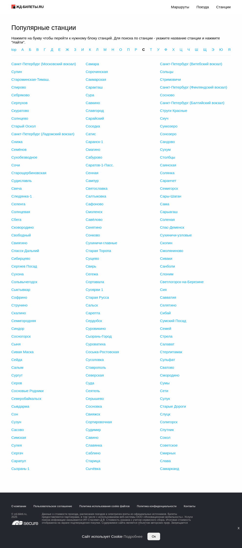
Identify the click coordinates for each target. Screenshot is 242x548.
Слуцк (165, 414)
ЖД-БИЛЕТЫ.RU (30, 7)
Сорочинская (97, 72)
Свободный (21, 235)
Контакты (189, 506)
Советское (169, 445)
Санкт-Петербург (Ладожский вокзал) (43, 134)
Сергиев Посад (24, 266)
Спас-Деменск (172, 227)
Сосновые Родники (27, 391)
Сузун (16, 422)
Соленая (167, 219)
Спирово (18, 87)
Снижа (17, 142)
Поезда (202, 7)
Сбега (16, 219)
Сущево (92, 258)
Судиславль (21, 181)
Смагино (93, 149)
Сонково (93, 235)
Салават (167, 344)
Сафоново (95, 204)
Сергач (17, 453)
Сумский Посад (173, 321)
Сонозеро (168, 134)
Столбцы (167, 157)
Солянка (167, 173)
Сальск (92, 305)
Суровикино (96, 328)
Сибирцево (20, 258)
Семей (165, 328)
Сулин (16, 72)
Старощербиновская (29, 173)
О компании (18, 506)
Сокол (165, 437)
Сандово (167, 142)
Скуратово (20, 110)
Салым (17, 367)
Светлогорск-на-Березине (182, 282)
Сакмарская (96, 79)
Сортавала (95, 282)
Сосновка (94, 406)
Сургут (17, 375)
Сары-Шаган (170, 196)
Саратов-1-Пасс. (100, 165)
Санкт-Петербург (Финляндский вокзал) (193, 87)
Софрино (19, 297)
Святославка (97, 188)
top (14, 49)
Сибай (165, 313)
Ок (154, 536)
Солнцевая (20, 212)
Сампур (92, 181)
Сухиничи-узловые (176, 235)
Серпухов (19, 103)
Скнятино (94, 227)
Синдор (17, 328)
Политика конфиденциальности (156, 506)
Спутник (167, 430)
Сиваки (166, 258)
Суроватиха (96, 344)
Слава (165, 461)
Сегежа (92, 274)
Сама (164, 204)
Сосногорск (21, 336)
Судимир (93, 430)
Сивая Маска (22, 352)
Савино (92, 437)
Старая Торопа (98, 251)
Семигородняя (23, 321)
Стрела (166, 336)
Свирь (91, 266)
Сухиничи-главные (101, 243)
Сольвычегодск (24, 282)
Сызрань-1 (20, 469)
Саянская (168, 165)
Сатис (91, 134)
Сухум (165, 149)
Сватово (167, 367)
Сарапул (18, 461)
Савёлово (94, 219)
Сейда (16, 360)
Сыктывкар (20, 289)
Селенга (18, 204)
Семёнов (19, 149)
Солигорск (169, 422)
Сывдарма (20, 406)
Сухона (17, 274)
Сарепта (93, 313)
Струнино (19, 305)
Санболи (167, 266)
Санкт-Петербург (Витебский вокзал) (191, 64)
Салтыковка (96, 196)
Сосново (167, 95)
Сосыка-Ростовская (102, 352)
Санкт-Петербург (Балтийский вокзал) (192, 103)
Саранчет (168, 181)
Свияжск (93, 414)
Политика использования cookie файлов (104, 506)
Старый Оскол (23, 126)
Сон (14, 414)
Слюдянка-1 (21, 196)
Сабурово (94, 157)
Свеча (16, 188)
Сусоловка (95, 360)
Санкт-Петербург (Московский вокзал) (43, 64)
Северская (95, 375)
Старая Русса (97, 297)
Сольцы (167, 72)
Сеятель (93, 391)
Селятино (168, 305)
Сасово (17, 430)
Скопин (166, 243)
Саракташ (94, 87)
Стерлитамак (171, 352)
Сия (163, 289)
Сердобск (94, 321)
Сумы (165, 383)
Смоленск (94, 212)
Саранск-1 (94, 142)
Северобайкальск (26, 398)
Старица (93, 461)
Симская (18, 437)
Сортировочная (99, 422)
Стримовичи (170, 79)
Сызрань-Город (99, 336)
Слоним (167, 274)
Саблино (93, 453)
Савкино (93, 103)
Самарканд (169, 469)
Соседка (93, 126)
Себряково (20, 95)
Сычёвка (93, 469)
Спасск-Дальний (25, 251)
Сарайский (95, 118)
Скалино (18, 313)
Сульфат (167, 360)
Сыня (16, 344)
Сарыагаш (169, 212)
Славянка (94, 445)
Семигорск (169, 188)
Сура (90, 95)
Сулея (16, 445)
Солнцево (19, 118)
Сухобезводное (24, 157)
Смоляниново (171, 251)
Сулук (165, 398)
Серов (16, 383)
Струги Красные (173, 110)
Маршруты (180, 7)
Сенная (92, 173)
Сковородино (22, 227)
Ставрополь (96, 367)
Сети (164, 391)
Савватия (168, 297)
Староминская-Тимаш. (30, 79)
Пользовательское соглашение (52, 506)
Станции (223, 7)
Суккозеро (169, 126)
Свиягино (19, 243)
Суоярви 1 (94, 289)
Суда (90, 383)
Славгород (95, 110)
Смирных (168, 453)
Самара (92, 64)
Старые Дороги (173, 406)
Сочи (15, 165)
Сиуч (164, 118)
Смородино (170, 375)
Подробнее (133, 536)
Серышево (95, 398)
